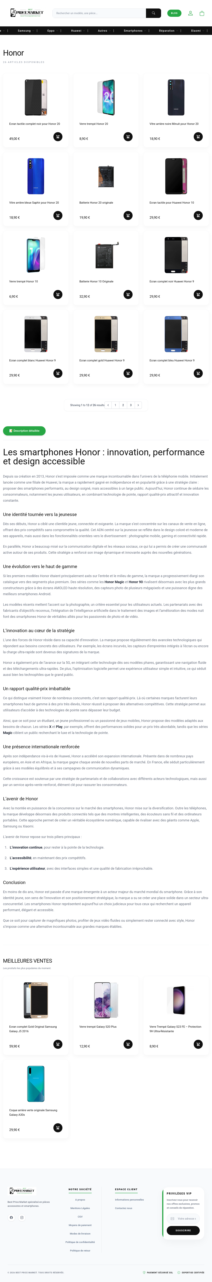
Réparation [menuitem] (168, 30)
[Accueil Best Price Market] (27, 13)
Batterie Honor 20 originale (96, 202)
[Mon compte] (190, 13)
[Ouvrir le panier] (202, 13)
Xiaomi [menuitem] (197, 30)
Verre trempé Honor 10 (23, 281)
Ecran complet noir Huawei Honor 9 (172, 281)
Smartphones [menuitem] (135, 30)
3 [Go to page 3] (131, 405)
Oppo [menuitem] (52, 30)
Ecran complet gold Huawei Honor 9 (101, 360)
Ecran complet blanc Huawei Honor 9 (32, 360)
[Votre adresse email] (188, 1219)
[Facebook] (11, 1217)
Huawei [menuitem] (78, 30)
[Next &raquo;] (138, 405)
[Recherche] (106, 13)
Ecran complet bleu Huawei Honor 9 (172, 360)
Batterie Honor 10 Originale (96, 281)
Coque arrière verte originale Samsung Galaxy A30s (33, 1112)
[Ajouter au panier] (57, 136)
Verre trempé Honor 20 (93, 124)
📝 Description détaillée (24, 430)
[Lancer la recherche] (153, 13)
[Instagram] (22, 1217)
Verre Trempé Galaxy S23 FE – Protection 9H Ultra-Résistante (175, 1029)
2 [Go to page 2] (123, 405)
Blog (174, 13)
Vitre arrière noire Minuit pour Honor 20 (174, 124)
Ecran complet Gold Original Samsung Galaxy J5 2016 (33, 1029)
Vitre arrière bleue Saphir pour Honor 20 (34, 202)
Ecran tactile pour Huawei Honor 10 (172, 202)
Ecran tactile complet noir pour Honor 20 (34, 124)
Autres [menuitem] (104, 30)
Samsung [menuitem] (26, 30)
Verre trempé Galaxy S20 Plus (98, 1026)
